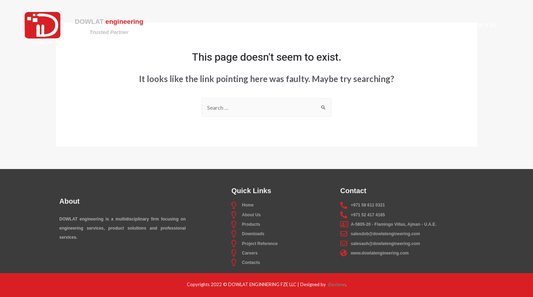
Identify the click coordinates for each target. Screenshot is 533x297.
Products (283, 25)
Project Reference (385, 25)
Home (208, 25)
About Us (242, 25)
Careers (438, 25)
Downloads (327, 25)
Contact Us (481, 25)
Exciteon (336, 284)
